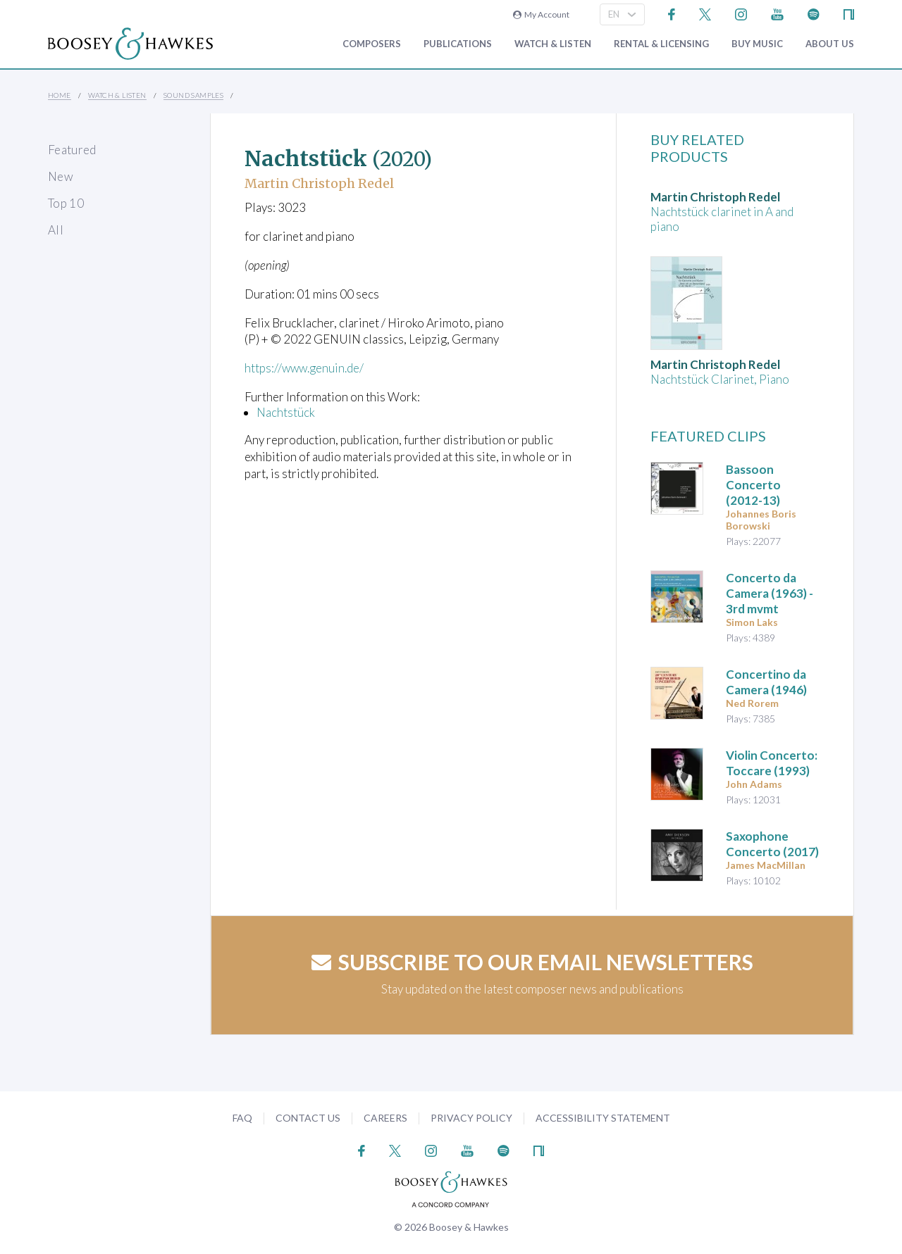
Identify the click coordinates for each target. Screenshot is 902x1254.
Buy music (757, 44)
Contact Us (308, 1118)
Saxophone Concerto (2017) (772, 844)
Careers (385, 1118)
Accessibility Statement (603, 1118)
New (60, 176)
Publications (458, 44)
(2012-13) (753, 485)
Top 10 (66, 203)
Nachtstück (286, 412)
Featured (72, 149)
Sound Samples (193, 95)
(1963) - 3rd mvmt (769, 593)
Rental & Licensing (661, 44)
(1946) (766, 682)
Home (59, 95)
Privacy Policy (471, 1118)
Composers (371, 44)
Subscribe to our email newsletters (532, 961)
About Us (829, 44)
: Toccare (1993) (771, 763)
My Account (541, 14)
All (55, 229)
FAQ (242, 1118)
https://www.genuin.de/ (305, 367)
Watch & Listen (552, 44)
